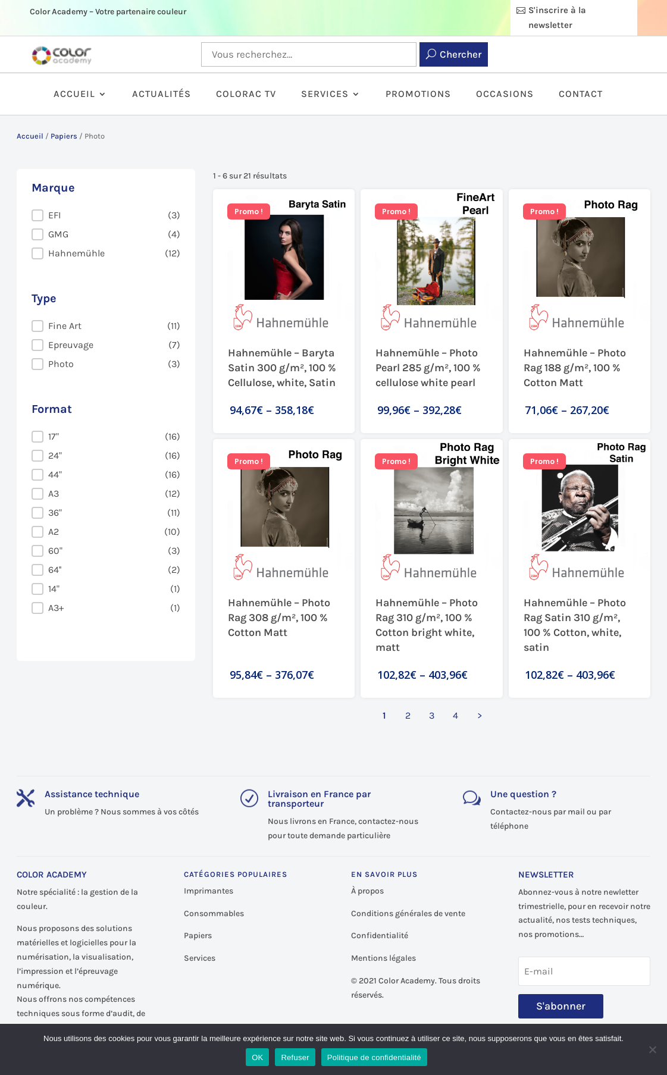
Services (325, 94)
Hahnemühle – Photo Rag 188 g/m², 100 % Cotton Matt (575, 367)
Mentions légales (383, 958)
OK (257, 1057)
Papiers (64, 135)
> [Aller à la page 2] (479, 715)
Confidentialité (379, 935)
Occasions (505, 94)
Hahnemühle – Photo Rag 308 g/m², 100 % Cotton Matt (279, 617)
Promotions (418, 94)
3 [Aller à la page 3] (431, 715)
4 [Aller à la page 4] (455, 715)
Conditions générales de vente (408, 913)
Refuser (295, 1057)
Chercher (460, 54)
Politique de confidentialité (374, 1057)
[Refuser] (652, 1049)
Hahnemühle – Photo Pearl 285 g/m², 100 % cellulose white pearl (428, 367)
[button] (106, 215)
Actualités (161, 94)
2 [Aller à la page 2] (408, 715)
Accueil (74, 94)
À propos (367, 891)
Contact (581, 94)
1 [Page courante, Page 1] (384, 715)
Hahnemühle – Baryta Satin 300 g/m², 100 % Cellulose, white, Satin (282, 367)
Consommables (214, 913)
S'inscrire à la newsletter (557, 18)
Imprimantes (208, 891)
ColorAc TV (246, 94)
